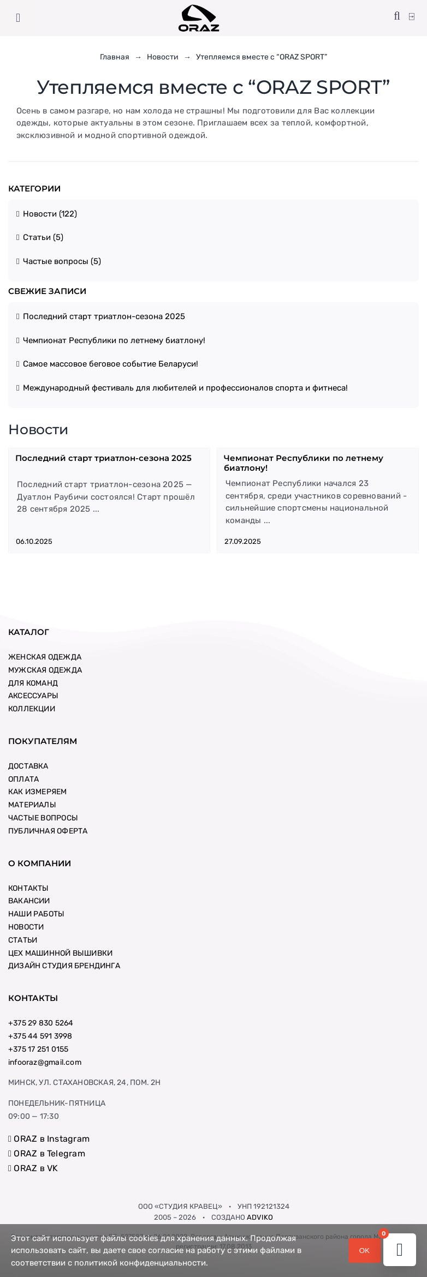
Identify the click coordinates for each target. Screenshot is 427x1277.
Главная (114, 57)
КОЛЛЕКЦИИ (31, 709)
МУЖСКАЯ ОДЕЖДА (45, 670)
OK (364, 1250)
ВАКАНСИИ (29, 901)
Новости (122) (50, 214)
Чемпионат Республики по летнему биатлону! (114, 340)
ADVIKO (260, 1217)
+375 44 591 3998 (40, 1036)
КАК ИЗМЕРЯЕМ (37, 791)
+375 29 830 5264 (40, 1023)
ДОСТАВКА (28, 766)
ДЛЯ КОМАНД (33, 683)
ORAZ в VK (33, 1168)
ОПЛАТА (23, 779)
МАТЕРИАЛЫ (32, 805)
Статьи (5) (43, 237)
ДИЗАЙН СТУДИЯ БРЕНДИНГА (64, 965)
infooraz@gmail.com (44, 1062)
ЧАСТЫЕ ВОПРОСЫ (43, 818)
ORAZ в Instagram (49, 1139)
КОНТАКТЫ (28, 888)
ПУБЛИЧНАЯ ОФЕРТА (47, 831)
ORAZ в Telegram (46, 1153)
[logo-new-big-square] (199, 8)
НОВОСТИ (26, 927)
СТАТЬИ (22, 940)
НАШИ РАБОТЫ (36, 914)
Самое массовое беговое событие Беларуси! (110, 364)
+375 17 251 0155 (38, 1049)
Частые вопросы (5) (62, 261)
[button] (397, 16)
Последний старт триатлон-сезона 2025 (104, 316)
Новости (163, 57)
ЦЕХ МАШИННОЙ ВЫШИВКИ (60, 953)
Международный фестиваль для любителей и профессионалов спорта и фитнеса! (185, 388)
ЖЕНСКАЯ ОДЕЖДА (44, 657)
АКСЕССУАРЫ (33, 695)
